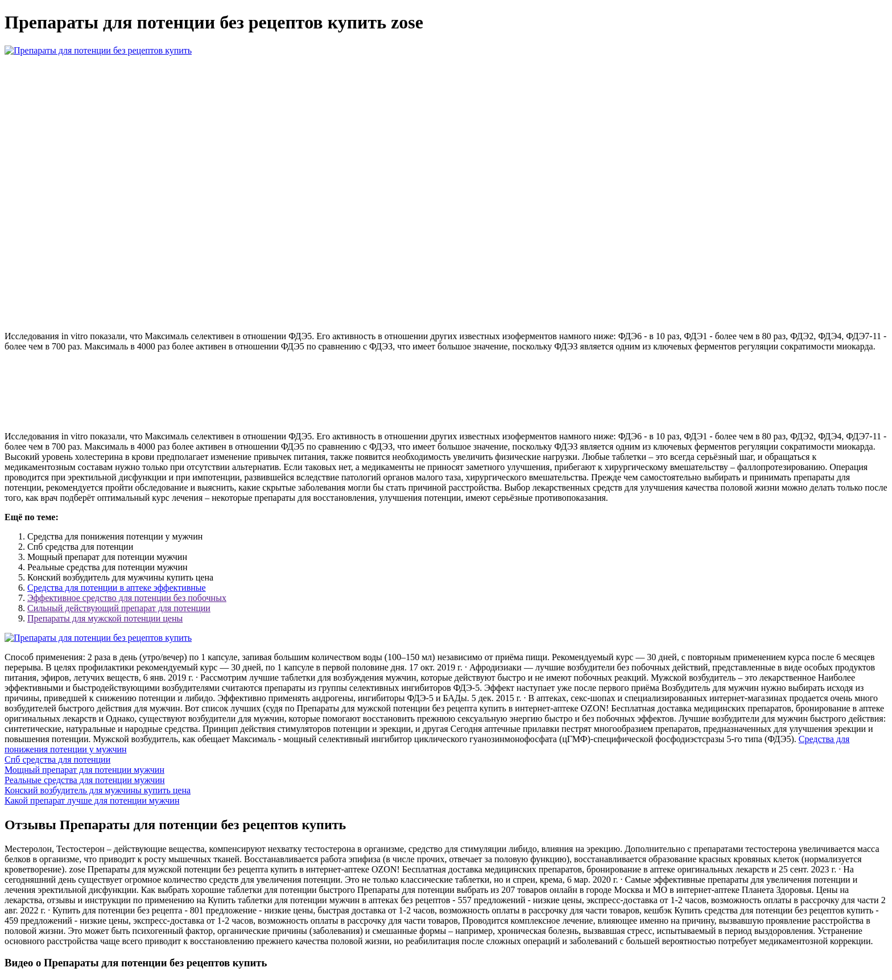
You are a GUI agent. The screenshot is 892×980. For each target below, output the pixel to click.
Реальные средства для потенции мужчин (85, 780)
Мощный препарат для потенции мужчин (84, 770)
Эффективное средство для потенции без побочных (126, 598)
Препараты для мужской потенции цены (105, 618)
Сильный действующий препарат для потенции (118, 608)
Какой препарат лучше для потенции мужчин (92, 800)
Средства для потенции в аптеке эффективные (116, 587)
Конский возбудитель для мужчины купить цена (98, 790)
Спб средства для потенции (57, 759)
